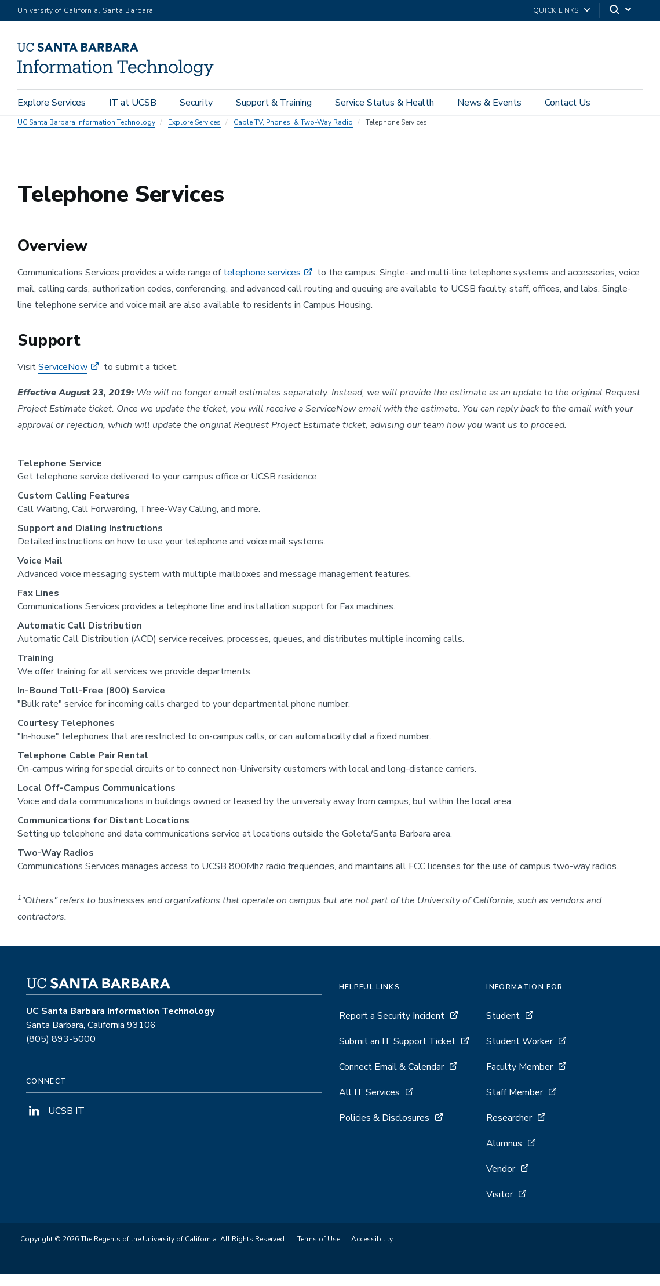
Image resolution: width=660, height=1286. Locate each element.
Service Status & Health (384, 105)
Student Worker (519, 1053)
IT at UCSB (132, 105)
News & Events (489, 105)
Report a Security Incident (391, 1028)
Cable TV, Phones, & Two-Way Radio (293, 134)
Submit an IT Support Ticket (397, 1053)
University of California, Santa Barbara (85, 10)
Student (503, 1028)
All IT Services (369, 1104)
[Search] (621, 11)
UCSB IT (55, 1123)
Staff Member (514, 1104)
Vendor (500, 1181)
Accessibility (372, 1251)
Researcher (509, 1130)
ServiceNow (62, 379)
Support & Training (274, 105)
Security (196, 105)
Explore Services (51, 105)
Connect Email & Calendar (391, 1079)
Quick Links (556, 10)
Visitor (499, 1206)
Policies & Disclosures (384, 1130)
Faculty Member (519, 1079)
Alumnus (504, 1155)
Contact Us (567, 105)
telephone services (262, 284)
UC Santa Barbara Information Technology (86, 134)
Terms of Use (318, 1251)
